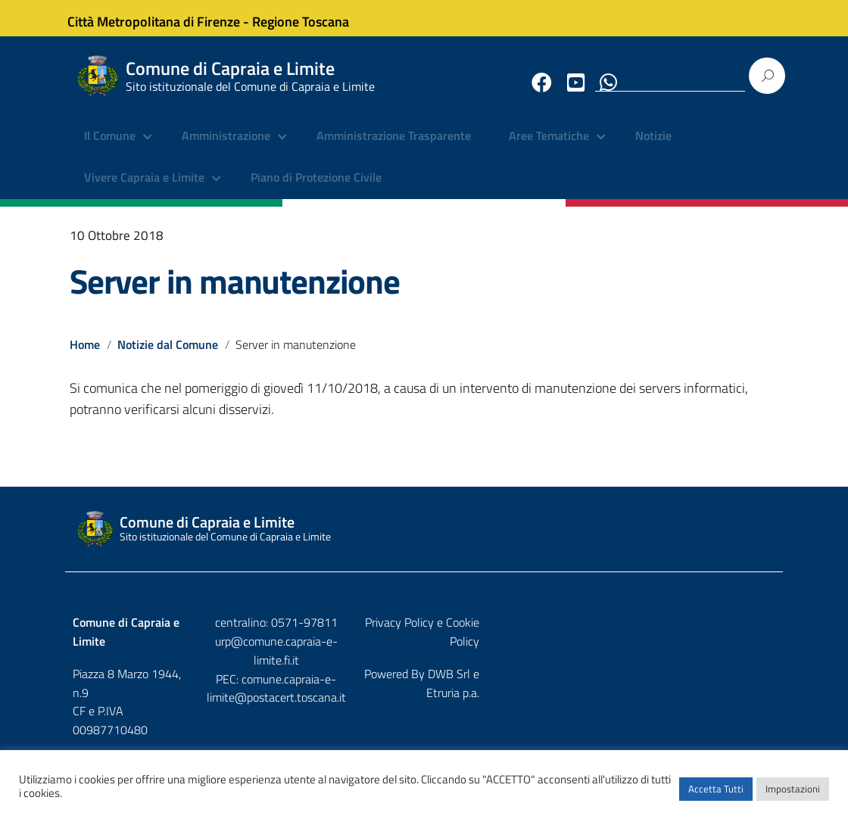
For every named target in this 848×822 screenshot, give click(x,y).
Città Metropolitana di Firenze (165, 18)
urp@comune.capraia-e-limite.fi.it (424, 652)
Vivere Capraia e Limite (144, 189)
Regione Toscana (311, 18)
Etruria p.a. (748, 666)
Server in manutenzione (235, 292)
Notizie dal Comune (168, 355)
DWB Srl (689, 666)
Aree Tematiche (549, 148)
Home (85, 355)
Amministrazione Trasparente (393, 148)
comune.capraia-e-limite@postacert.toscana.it (424, 680)
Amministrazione (226, 148)
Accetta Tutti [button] (716, 795)
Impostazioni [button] (792, 795)
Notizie (653, 148)
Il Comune (110, 148)
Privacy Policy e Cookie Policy (701, 633)
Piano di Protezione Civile (316, 189)
